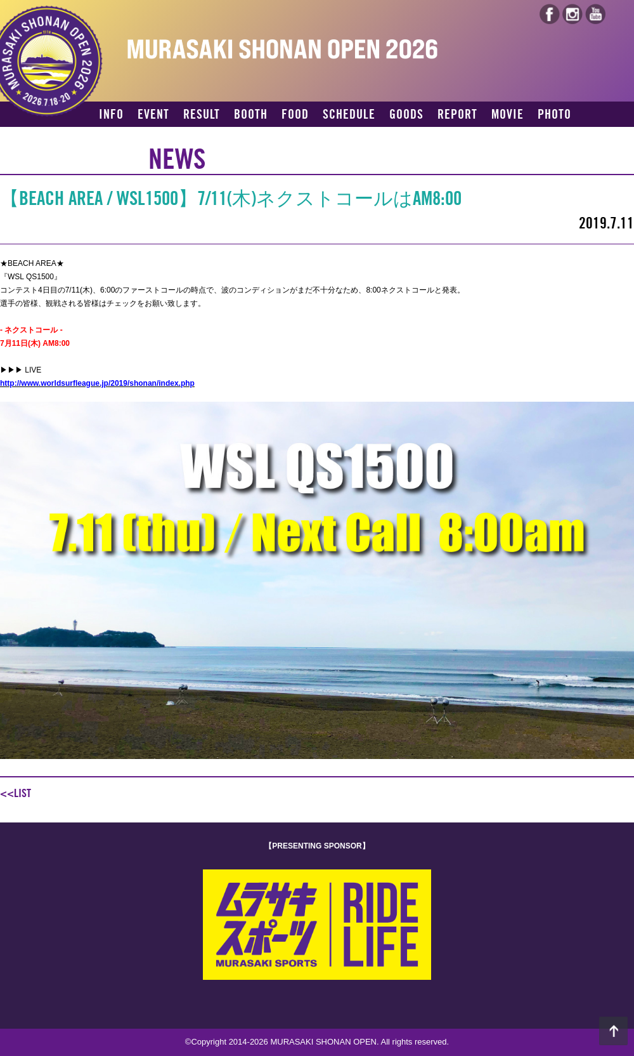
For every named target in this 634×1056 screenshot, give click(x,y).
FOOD (295, 115)
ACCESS (118, 137)
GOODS (406, 115)
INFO (111, 115)
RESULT (201, 115)
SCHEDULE (349, 115)
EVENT (153, 115)
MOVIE (507, 115)
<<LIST (15, 793)
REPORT (457, 115)
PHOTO (554, 115)
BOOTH (251, 115)
